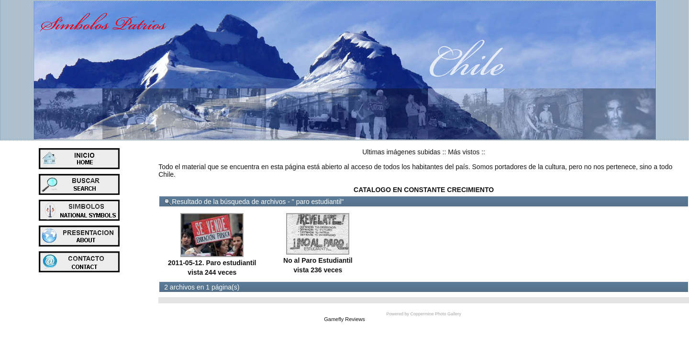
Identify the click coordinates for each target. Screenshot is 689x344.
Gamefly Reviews (344, 319)
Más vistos (463, 152)
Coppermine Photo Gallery (436, 314)
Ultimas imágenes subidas (401, 152)
